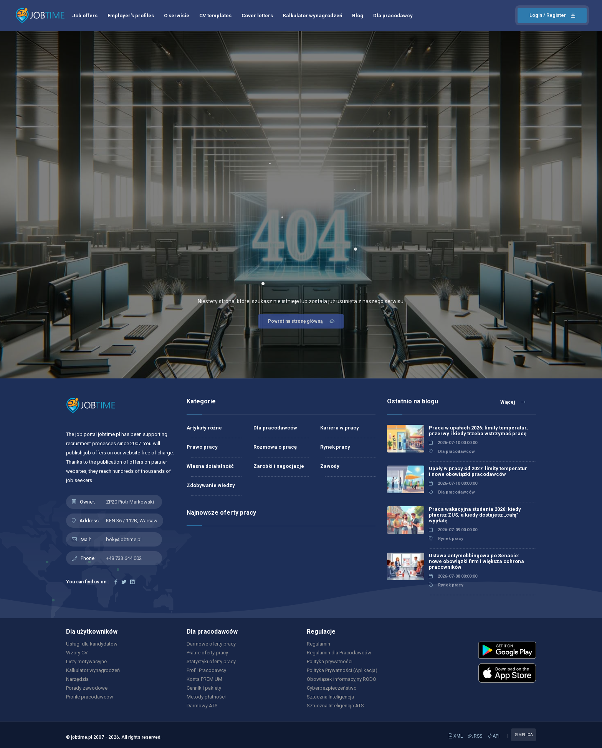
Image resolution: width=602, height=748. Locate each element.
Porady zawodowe (87, 688)
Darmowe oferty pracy (211, 644)
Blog (357, 15)
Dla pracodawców (275, 428)
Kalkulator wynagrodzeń (312, 15)
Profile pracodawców (89, 697)
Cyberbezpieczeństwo (332, 688)
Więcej (513, 402)
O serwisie (176, 15)
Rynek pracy (335, 447)
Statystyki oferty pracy (211, 661)
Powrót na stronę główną (302, 321)
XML (456, 736)
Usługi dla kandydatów (91, 644)
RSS (475, 736)
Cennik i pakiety (204, 688)
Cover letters (257, 15)
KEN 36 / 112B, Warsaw (131, 520)
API (493, 736)
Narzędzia (77, 679)
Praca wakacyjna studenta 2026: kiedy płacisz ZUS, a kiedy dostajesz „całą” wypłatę (475, 514)
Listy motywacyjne (86, 661)
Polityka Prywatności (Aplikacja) (342, 670)
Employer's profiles (131, 15)
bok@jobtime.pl (124, 539)
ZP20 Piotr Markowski (130, 502)
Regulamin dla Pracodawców (339, 653)
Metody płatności (206, 697)
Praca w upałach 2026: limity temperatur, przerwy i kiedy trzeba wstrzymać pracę (478, 430)
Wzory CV (77, 653)
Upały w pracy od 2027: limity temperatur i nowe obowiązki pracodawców (478, 471)
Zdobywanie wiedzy (211, 485)
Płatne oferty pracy (207, 653)
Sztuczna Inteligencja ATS (335, 705)
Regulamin (318, 644)
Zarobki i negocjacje (278, 466)
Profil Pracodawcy (206, 670)
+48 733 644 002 (124, 558)
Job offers (85, 15)
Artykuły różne (204, 428)
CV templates (215, 15)
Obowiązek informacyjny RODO (341, 679)
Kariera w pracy (339, 428)
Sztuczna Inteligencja (330, 697)
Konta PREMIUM (204, 679)
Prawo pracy (202, 447)
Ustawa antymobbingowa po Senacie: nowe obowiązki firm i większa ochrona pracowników (476, 561)
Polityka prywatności (329, 661)
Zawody (329, 466)
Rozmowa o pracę (275, 447)
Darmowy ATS (202, 705)
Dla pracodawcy (393, 15)
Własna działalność (210, 466)
